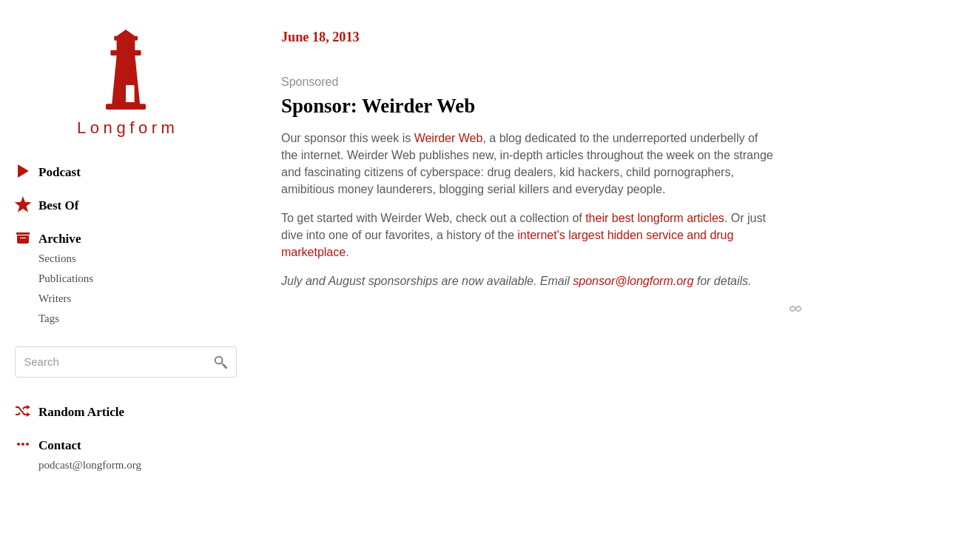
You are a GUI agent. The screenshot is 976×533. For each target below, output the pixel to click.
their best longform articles (654, 218)
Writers (54, 298)
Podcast (48, 171)
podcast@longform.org (89, 465)
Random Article (69, 411)
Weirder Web (448, 138)
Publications (65, 278)
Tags (48, 318)
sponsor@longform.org (633, 281)
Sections (57, 258)
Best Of (46, 204)
